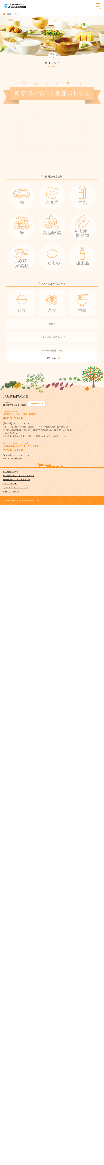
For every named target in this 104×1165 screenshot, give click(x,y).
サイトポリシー (10, 483)
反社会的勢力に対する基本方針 (16, 479)
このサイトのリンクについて (16, 487)
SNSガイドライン (11, 491)
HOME (9, 14)
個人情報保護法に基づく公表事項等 (18, 475)
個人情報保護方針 (11, 471)
